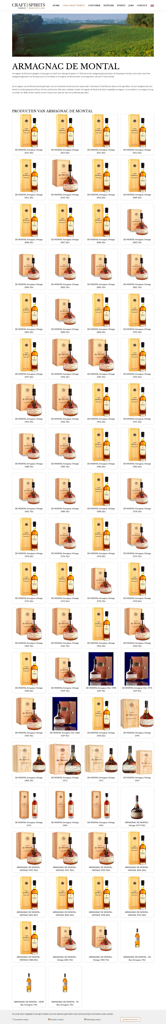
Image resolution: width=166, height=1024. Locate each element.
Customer (94, 5)
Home (56, 5)
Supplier (109, 5)
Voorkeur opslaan (130, 1019)
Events (121, 5)
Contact (142, 5)
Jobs (131, 5)
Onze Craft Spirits (74, 5)
